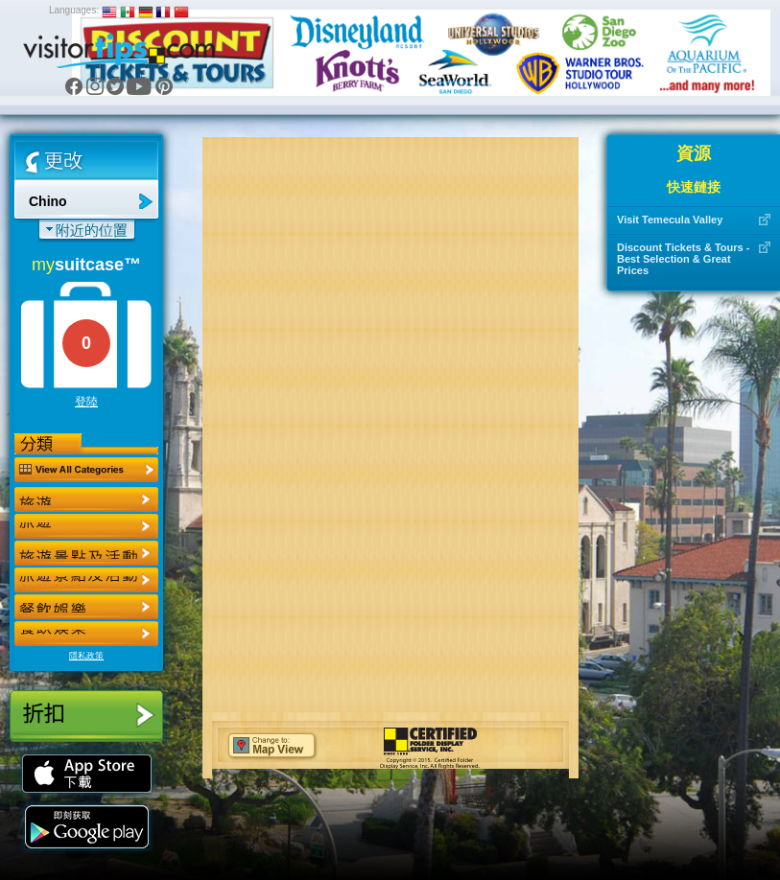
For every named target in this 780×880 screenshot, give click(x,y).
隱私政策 (86, 655)
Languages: (74, 10)
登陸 (86, 401)
